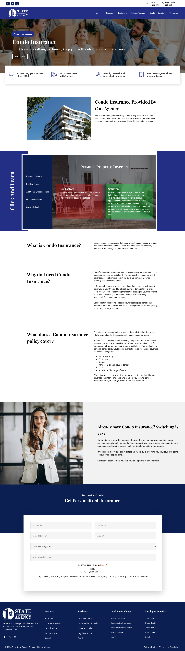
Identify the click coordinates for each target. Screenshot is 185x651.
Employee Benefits (157, 13)
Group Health (150, 623)
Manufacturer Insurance (121, 627)
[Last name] (125, 525)
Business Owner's (86, 618)
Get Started (20, 56)
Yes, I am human (93, 571)
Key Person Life (85, 633)
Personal (109, 13)
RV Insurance (51, 633)
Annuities (49, 618)
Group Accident (151, 618)
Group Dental (150, 627)
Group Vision (150, 632)
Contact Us (173, 13)
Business (121, 13)
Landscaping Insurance (121, 623)
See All (48, 638)
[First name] (61, 525)
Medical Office (117, 632)
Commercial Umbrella (88, 623)
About (98, 13)
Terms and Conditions (169, 647)
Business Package (138, 13)
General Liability (85, 628)
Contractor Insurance (120, 618)
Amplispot (46, 647)
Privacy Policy (150, 647)
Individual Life (51, 628)
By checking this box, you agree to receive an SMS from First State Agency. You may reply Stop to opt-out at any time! (93, 576)
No (93, 569)
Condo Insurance (53, 623)
